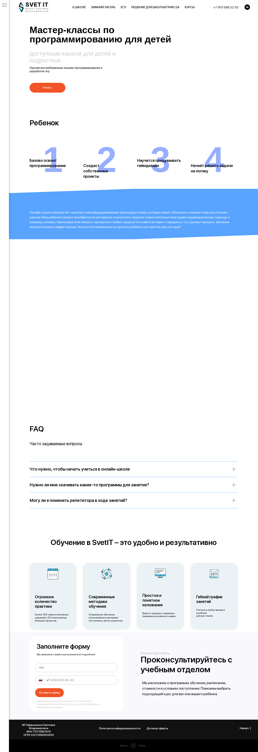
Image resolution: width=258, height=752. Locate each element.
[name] (76, 667)
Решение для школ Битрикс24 (155, 7)
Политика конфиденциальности (119, 728)
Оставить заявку (49, 692)
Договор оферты (157, 728)
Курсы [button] (190, 7)
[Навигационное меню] (4, 5)
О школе (79, 7)
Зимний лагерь (103, 7)
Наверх (245, 728)
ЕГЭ (123, 7)
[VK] (247, 7)
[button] (47, 88)
